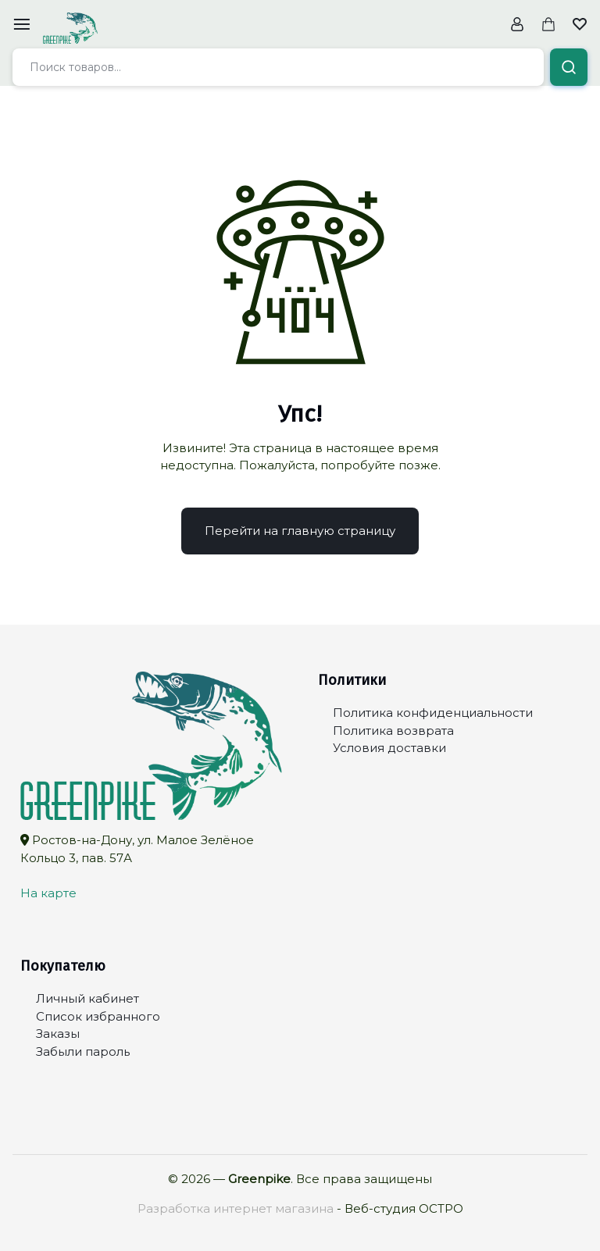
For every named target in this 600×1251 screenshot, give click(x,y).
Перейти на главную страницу (300, 530)
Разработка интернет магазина (236, 1208)
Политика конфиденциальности (433, 712)
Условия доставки (389, 747)
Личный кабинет (87, 998)
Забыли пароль (83, 1051)
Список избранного (98, 1016)
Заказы (58, 1033)
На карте (48, 893)
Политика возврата (393, 730)
